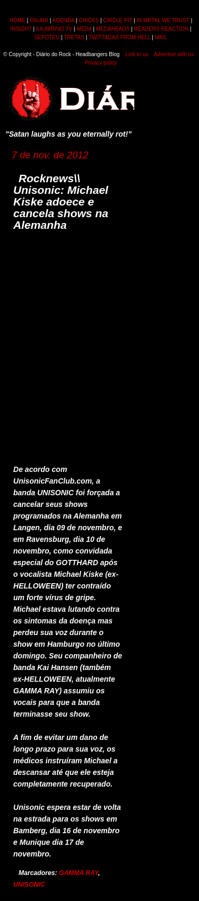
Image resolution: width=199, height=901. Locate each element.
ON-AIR (39, 20)
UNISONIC (29, 884)
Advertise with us (174, 54)
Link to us (136, 54)
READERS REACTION (161, 29)
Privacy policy (100, 63)
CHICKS (89, 20)
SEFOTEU (46, 37)
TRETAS (74, 37)
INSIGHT (20, 29)
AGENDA (63, 20)
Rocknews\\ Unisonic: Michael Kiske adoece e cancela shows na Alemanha (60, 201)
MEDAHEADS (112, 29)
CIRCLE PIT (117, 20)
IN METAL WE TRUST (162, 20)
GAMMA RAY (78, 873)
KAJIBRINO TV (54, 29)
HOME (17, 20)
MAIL (161, 37)
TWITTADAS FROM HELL (120, 37)
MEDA (83, 29)
